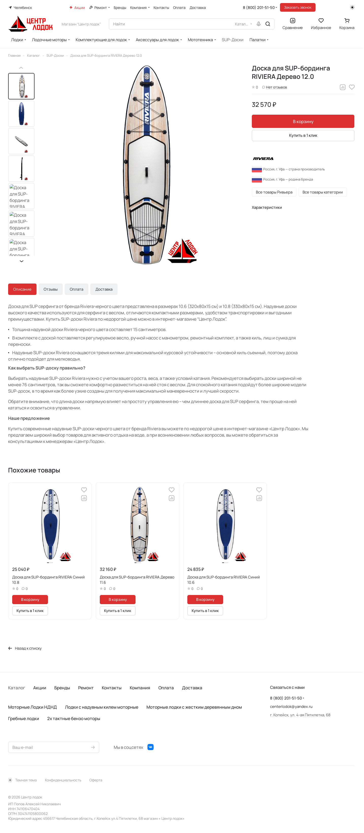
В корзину (303, 121)
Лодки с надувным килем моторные (101, 707)
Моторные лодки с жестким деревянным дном (194, 707)
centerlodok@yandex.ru (291, 706)
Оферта (95, 780)
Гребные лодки (23, 718)
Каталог (16, 688)
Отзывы (51, 289)
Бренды (62, 688)
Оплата (76, 289)
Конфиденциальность (63, 780)
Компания (140, 688)
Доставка (103, 289)
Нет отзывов (274, 87)
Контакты (112, 688)
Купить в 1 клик (303, 135)
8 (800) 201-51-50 (259, 7)
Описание (22, 289)
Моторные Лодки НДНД (32, 707)
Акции (39, 688)
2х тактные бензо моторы (73, 718)
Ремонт (86, 688)
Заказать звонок (297, 7)
